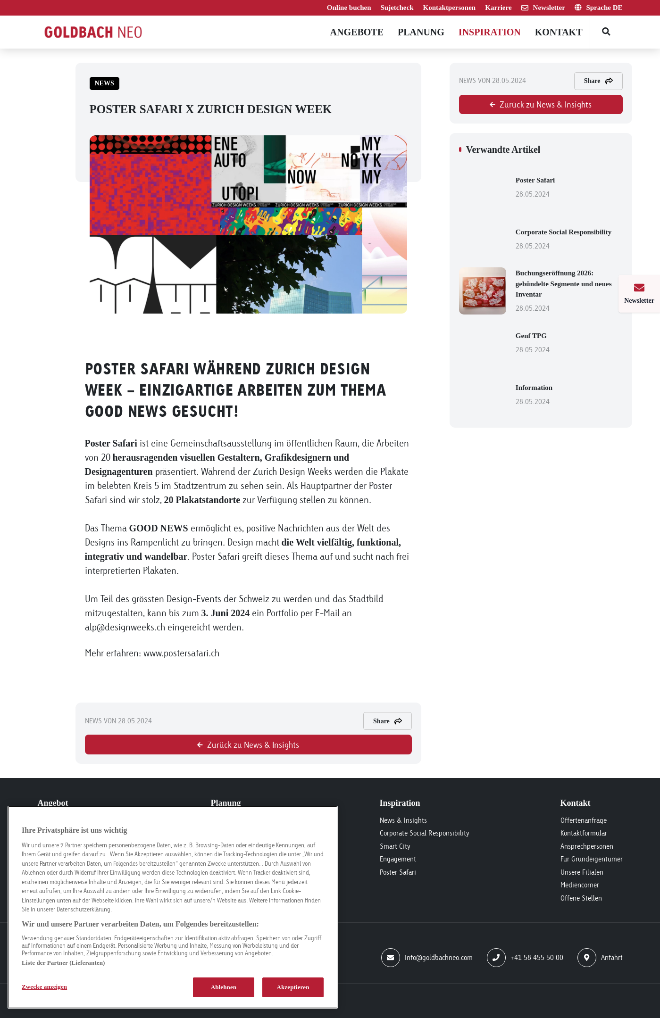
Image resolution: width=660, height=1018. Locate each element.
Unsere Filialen (581, 872)
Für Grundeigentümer (591, 858)
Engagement (398, 858)
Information (569, 395)
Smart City (395, 846)
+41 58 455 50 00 (525, 957)
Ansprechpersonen (586, 846)
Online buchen (349, 7)
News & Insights (403, 820)
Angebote (357, 32)
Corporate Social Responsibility (569, 240)
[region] (173, 907)
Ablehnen (224, 987)
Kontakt (559, 32)
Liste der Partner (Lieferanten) (63, 962)
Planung (421, 32)
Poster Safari (569, 188)
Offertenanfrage (583, 820)
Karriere (498, 7)
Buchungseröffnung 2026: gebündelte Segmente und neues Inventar (569, 291)
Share (387, 721)
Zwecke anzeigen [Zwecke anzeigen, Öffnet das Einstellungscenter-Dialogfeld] (44, 986)
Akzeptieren (292, 987)
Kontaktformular (583, 832)
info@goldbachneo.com (427, 957)
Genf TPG (569, 344)
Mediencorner (579, 884)
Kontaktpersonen (449, 7)
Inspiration (490, 32)
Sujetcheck (397, 7)
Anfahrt (600, 957)
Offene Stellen (581, 898)
